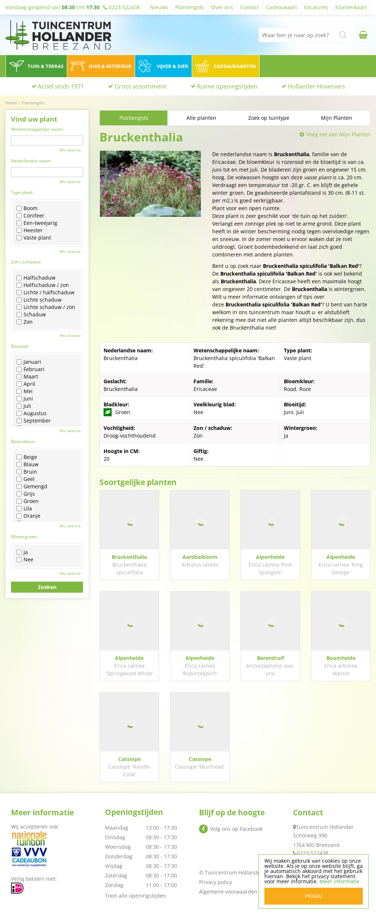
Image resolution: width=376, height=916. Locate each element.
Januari (29, 361)
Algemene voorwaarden (228, 891)
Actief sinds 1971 (61, 86)
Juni (25, 398)
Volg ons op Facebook (236, 828)
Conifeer (30, 215)
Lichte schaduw (39, 299)
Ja (22, 552)
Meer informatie (339, 881)
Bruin (27, 471)
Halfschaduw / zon (43, 285)
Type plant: (22, 192)
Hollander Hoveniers (316, 86)
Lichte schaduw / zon (46, 307)
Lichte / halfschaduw (46, 292)
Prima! (313, 895)
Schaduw (31, 314)
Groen (28, 501)
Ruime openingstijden (227, 86)
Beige (27, 457)
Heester (30, 230)
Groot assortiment (140, 86)
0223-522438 (312, 852)
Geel (26, 479)
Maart (27, 376)
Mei (25, 391)
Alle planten (201, 117)
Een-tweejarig (37, 223)
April (26, 384)
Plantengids (133, 117)
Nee (25, 559)
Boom (27, 208)
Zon (25, 321)
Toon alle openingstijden (135, 895)
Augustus (32, 413)
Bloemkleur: (23, 441)
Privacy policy (215, 882)
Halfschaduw (36, 277)
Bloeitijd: (20, 346)
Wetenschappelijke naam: (37, 129)
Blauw (28, 464)
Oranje (28, 515)
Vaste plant (34, 237)
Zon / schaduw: (26, 262)
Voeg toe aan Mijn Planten (338, 134)
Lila (24, 508)
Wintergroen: (24, 537)
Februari (30, 369)
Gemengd (32, 486)
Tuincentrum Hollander (325, 826)
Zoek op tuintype (268, 117)
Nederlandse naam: (31, 161)
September (34, 420)
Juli (24, 406)
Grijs (26, 493)
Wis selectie (70, 149)
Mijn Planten (336, 117)
